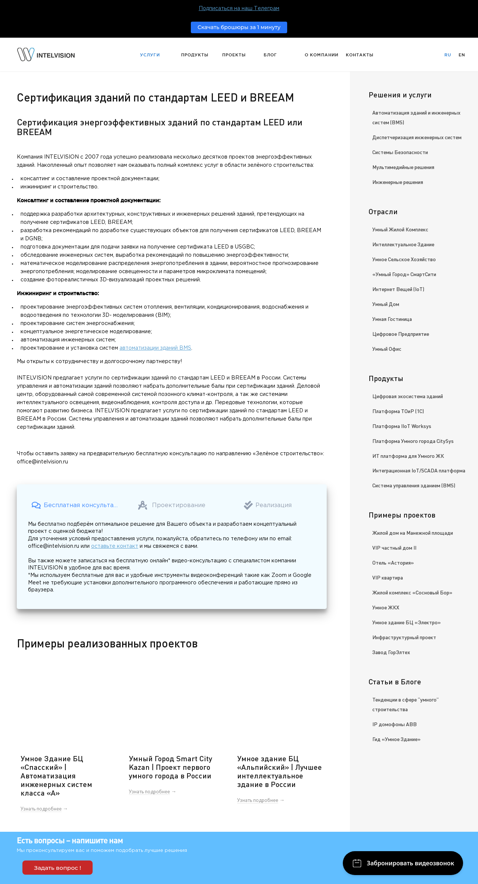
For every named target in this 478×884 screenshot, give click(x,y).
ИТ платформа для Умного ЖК (408, 455)
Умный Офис (386, 348)
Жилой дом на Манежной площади (412, 532)
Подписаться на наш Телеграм (239, 8)
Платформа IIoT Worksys (401, 425)
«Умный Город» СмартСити (404, 274)
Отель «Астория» (393, 562)
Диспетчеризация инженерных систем (417, 137)
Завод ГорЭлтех (391, 652)
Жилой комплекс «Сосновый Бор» (412, 592)
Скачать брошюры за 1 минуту (239, 27)
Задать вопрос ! (57, 867)
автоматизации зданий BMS (155, 348)
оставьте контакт (114, 546)
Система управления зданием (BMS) (413, 485)
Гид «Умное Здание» (396, 738)
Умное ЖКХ (385, 607)
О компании (321, 55)
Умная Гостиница (392, 318)
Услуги (150, 55)
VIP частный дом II (394, 547)
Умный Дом (385, 303)
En (462, 55)
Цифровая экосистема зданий (407, 396)
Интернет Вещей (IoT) (398, 288)
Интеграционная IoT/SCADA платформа (418, 470)
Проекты (234, 55)
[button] (76, 505)
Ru (447, 55)
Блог (270, 55)
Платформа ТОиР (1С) (398, 410)
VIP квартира (387, 577)
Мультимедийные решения (403, 166)
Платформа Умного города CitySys (413, 440)
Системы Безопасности (400, 152)
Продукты (194, 55)
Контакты (359, 55)
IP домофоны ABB (394, 724)
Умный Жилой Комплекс (400, 229)
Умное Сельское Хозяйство (404, 259)
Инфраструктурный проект (404, 637)
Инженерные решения (397, 181)
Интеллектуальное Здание (403, 244)
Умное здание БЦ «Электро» (406, 622)
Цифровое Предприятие (400, 333)
